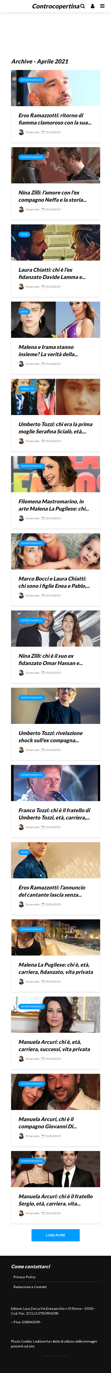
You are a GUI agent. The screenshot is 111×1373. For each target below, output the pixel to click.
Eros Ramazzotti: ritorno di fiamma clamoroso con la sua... (54, 119)
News (24, 234)
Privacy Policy (24, 1277)
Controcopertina (55, 6)
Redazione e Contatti (30, 1287)
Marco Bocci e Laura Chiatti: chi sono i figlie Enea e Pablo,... (54, 582)
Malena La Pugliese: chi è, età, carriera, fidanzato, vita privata (55, 968)
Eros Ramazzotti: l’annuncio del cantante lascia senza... (51, 891)
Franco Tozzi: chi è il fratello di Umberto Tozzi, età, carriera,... (54, 814)
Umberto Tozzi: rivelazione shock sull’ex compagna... (50, 736)
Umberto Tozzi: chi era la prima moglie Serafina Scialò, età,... (55, 428)
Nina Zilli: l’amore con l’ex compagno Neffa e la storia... (52, 196)
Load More (55, 1235)
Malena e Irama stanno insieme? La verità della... (48, 350)
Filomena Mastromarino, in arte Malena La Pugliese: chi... (53, 505)
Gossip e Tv (27, 388)
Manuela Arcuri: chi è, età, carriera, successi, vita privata (54, 1045)
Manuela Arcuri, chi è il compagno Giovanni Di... (47, 1123)
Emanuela (28, 132)
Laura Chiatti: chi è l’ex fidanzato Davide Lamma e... (51, 273)
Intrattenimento (31, 80)
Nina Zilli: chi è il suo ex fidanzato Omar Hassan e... (50, 659)
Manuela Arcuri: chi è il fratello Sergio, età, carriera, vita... (55, 1200)
